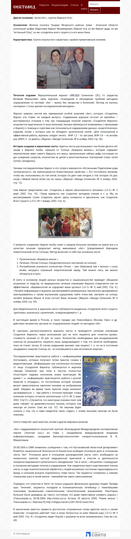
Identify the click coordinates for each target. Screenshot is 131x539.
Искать (94, 9)
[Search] (105, 4)
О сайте (84, 7)
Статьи (74, 5)
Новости (44, 5)
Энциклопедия (59, 5)
